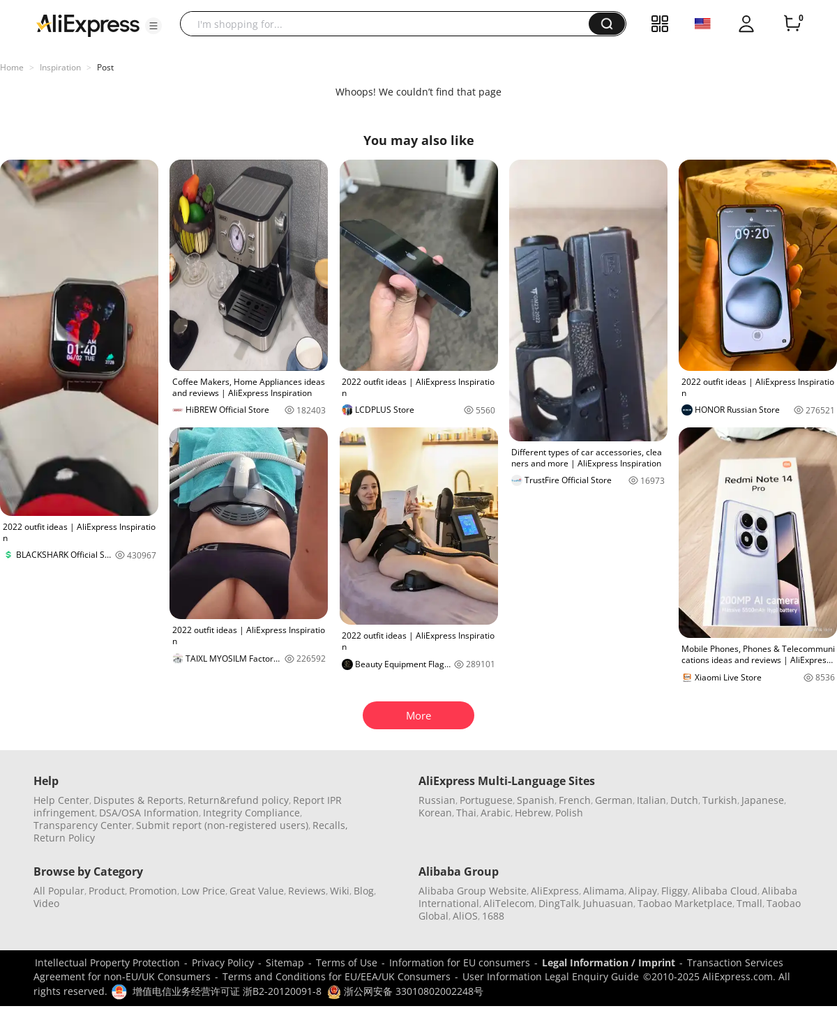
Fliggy (674, 890)
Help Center (61, 800)
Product (107, 890)
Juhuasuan (608, 903)
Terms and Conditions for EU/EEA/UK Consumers (337, 976)
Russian (436, 800)
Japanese (762, 800)
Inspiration (60, 67)
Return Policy (64, 837)
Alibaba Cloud (724, 890)
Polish (569, 812)
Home (12, 67)
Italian (651, 800)
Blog (364, 890)
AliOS (465, 915)
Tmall (749, 903)
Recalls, (330, 825)
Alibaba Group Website (472, 890)
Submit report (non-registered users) (222, 825)
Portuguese (486, 800)
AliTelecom (508, 903)
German (614, 800)
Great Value (256, 890)
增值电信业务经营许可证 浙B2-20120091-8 (227, 991)
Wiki (339, 890)
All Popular (58, 890)
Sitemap (285, 962)
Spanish (536, 800)
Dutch (684, 800)
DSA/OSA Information (149, 812)
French (575, 800)
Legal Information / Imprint (608, 962)
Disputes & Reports (138, 800)
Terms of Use (346, 962)
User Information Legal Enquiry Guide (550, 976)
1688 (493, 915)
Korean (435, 812)
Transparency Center (82, 825)
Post (105, 67)
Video (46, 903)
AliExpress (555, 890)
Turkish (719, 800)
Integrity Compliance (251, 812)
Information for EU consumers (459, 962)
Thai (466, 812)
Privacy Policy (223, 962)
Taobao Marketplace (685, 903)
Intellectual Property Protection (107, 962)
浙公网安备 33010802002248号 (405, 991)
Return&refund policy (238, 800)
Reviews (307, 890)
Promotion (153, 890)
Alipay (642, 890)
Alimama (603, 890)
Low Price (203, 890)
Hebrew (533, 812)
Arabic (496, 812)
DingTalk (558, 903)
